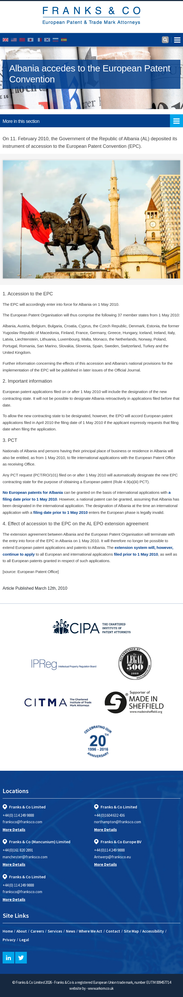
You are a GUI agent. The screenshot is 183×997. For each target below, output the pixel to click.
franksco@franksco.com (22, 821)
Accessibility (153, 931)
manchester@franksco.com (25, 856)
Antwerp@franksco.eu (112, 856)
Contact (113, 931)
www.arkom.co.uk (101, 988)
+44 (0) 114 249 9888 (18, 815)
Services (55, 931)
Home (8, 931)
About (21, 931)
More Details (14, 829)
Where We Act (90, 931)
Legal (24, 939)
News (70, 931)
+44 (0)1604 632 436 (109, 815)
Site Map (131, 931)
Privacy (9, 939)
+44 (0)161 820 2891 (18, 850)
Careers (37, 931)
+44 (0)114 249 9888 (109, 850)
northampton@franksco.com (117, 821)
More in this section (93, 120)
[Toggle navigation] (175, 40)
